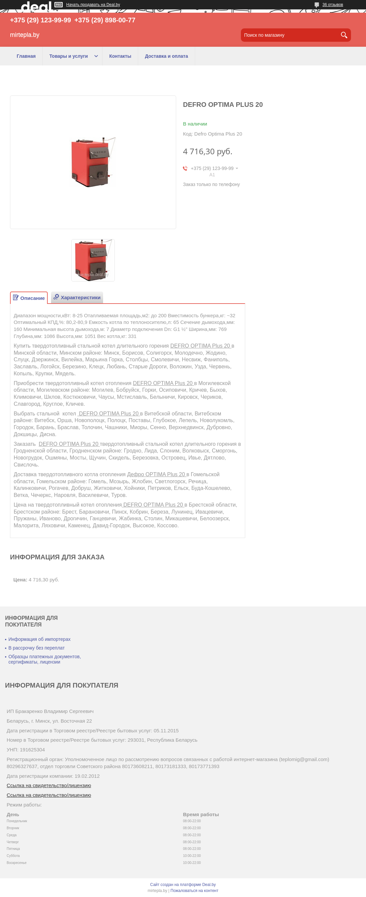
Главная (26, 56)
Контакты (120, 56)
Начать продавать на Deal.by (93, 4)
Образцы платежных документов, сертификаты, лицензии (44, 659)
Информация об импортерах (39, 639)
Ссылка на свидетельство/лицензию (49, 785)
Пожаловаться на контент (194, 890)
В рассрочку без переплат (36, 648)
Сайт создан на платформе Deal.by (183, 884)
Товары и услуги (68, 56)
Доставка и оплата (166, 56)
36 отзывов (332, 4)
